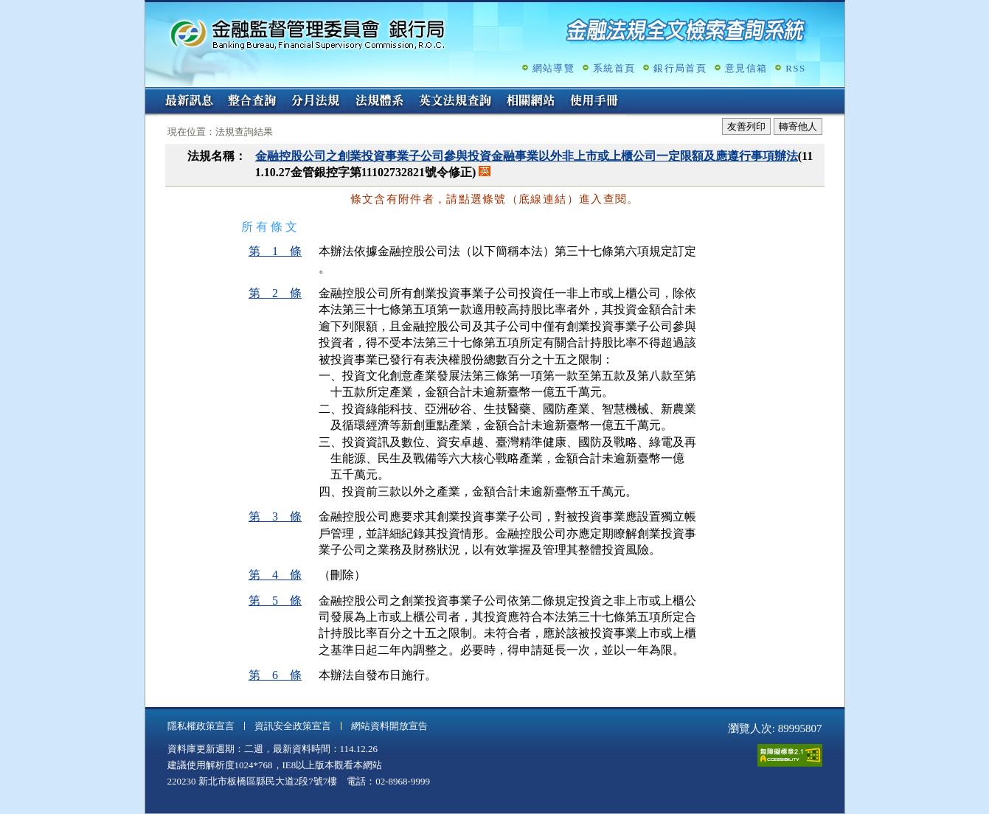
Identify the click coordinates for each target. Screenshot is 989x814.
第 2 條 (275, 293)
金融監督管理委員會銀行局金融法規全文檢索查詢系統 (307, 34)
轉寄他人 (798, 126)
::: (150, 93)
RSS (795, 68)
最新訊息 (189, 101)
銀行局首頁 (680, 68)
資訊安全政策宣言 (292, 725)
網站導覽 (553, 68)
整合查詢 (252, 101)
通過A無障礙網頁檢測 (789, 755)
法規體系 (379, 101)
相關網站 (531, 101)
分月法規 (315, 101)
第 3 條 (275, 516)
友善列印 (746, 126)
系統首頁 (614, 68)
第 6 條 (275, 675)
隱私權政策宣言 (201, 725)
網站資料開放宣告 (389, 725)
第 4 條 (275, 574)
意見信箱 (746, 68)
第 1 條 (275, 251)
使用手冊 (594, 101)
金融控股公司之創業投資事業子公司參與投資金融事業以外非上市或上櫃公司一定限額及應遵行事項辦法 (526, 156)
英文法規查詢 (455, 101)
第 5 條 (275, 600)
